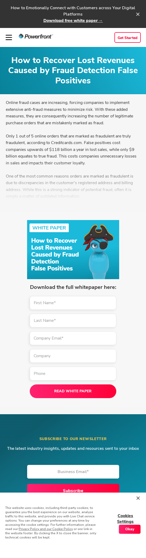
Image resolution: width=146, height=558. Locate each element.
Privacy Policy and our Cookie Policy (46, 529)
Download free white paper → (73, 20)
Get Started (128, 37)
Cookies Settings (125, 518)
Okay (129, 529)
